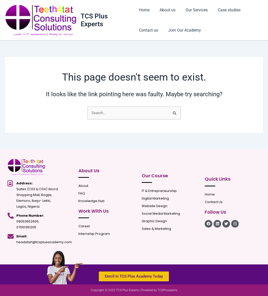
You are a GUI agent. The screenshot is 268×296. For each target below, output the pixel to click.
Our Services (193, 10)
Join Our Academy (182, 30)
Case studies (223, 10)
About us (165, 10)
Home (144, 10)
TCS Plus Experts (94, 20)
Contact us (148, 30)
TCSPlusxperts (167, 290)
